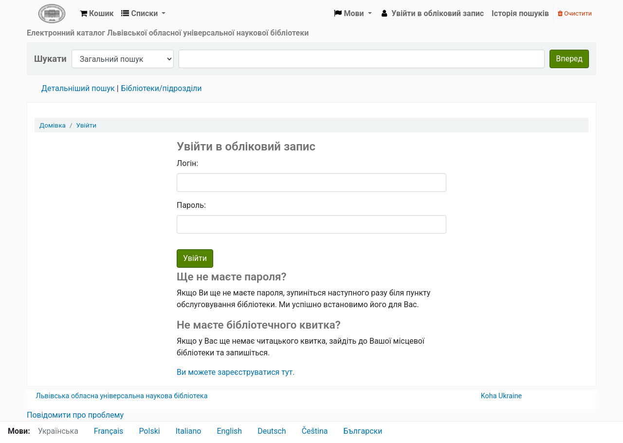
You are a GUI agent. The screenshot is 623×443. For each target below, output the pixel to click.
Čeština (315, 431)
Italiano (189, 431)
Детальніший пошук (78, 88)
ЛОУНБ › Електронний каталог (51, 13)
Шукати (50, 59)
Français (109, 431)
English (229, 431)
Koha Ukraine (501, 396)
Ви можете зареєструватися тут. (236, 372)
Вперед (569, 58)
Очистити (575, 13)
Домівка (52, 125)
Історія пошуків (520, 13)
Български (362, 431)
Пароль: (191, 205)
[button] (96, 13)
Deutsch (271, 431)
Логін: (187, 163)
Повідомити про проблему (75, 415)
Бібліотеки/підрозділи (161, 88)
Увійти (86, 125)
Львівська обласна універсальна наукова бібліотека (122, 396)
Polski (149, 431)
